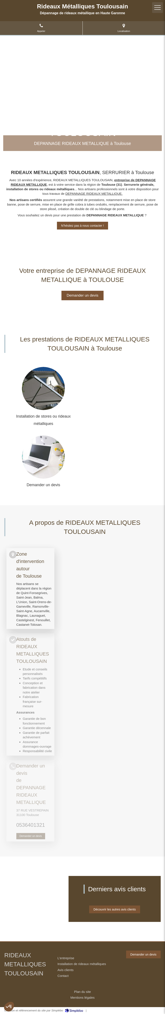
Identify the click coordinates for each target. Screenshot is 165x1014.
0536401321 (30, 825)
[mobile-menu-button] (157, 7)
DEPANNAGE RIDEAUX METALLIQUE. (93, 193)
